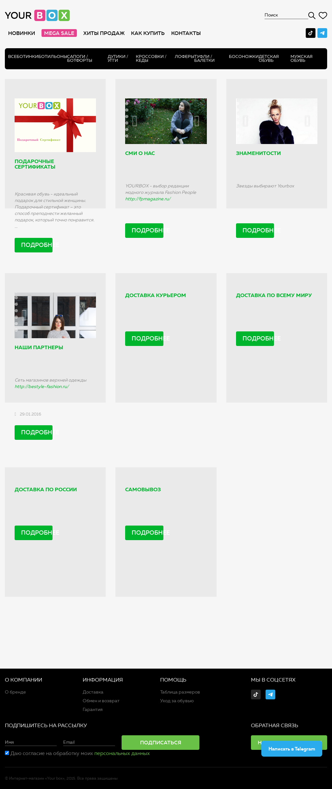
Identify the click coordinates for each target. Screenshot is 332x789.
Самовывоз (143, 489)
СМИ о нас (140, 153)
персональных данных (122, 753)
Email (69, 742)
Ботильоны (52, 56)
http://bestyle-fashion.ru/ (42, 386)
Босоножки (244, 56)
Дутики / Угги (118, 58)
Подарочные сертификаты (35, 164)
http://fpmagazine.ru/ (148, 199)
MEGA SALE (59, 33)
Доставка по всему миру (274, 295)
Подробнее (37, 245)
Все (12, 56)
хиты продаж (103, 33)
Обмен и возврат (101, 701)
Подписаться (160, 742)
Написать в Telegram (291, 749)
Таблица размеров (180, 692)
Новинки (21, 33)
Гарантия (93, 709)
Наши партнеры (39, 347)
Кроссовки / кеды (151, 58)
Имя (9, 742)
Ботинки (27, 56)
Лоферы (184, 56)
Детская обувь (269, 58)
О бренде (15, 692)
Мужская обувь (301, 58)
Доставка (93, 692)
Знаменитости (258, 153)
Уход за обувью (177, 701)
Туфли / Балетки (204, 58)
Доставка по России (46, 489)
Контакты (186, 33)
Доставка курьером (155, 295)
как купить (148, 33)
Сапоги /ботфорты (79, 58)
